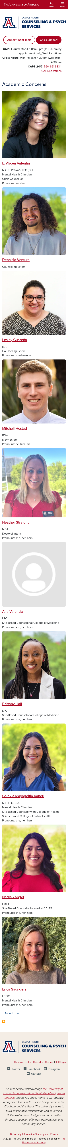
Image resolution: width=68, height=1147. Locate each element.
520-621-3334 (52, 66)
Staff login (60, 1062)
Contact (49, 1062)
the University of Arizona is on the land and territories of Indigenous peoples (34, 1093)
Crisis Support (48, 40)
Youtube (36, 1074)
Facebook (34, 1069)
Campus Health (22, 1062)
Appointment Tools (19, 40)
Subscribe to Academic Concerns (3, 1021)
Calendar (38, 1062)
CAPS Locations (51, 71)
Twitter (15, 1069)
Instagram (54, 1069)
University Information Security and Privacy (34, 1134)
